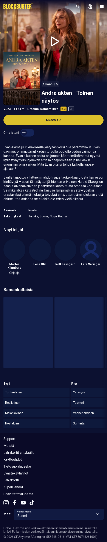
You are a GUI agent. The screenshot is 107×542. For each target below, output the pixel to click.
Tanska (33, 216)
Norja (53, 216)
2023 (7, 109)
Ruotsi (32, 210)
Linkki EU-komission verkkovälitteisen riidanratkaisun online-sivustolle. (50, 528)
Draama (33, 109)
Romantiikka (49, 109)
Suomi (44, 216)
